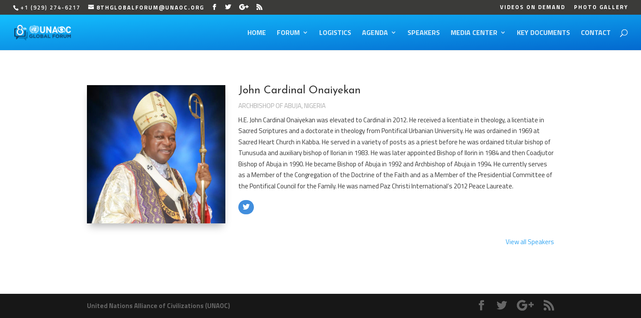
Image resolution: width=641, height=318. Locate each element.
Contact (596, 33)
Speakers (423, 33)
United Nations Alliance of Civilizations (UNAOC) (158, 306)
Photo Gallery (601, 7)
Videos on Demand (532, 7)
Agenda (375, 33)
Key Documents (543, 33)
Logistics (335, 33)
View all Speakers (530, 242)
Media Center (474, 33)
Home (256, 33)
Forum (288, 33)
